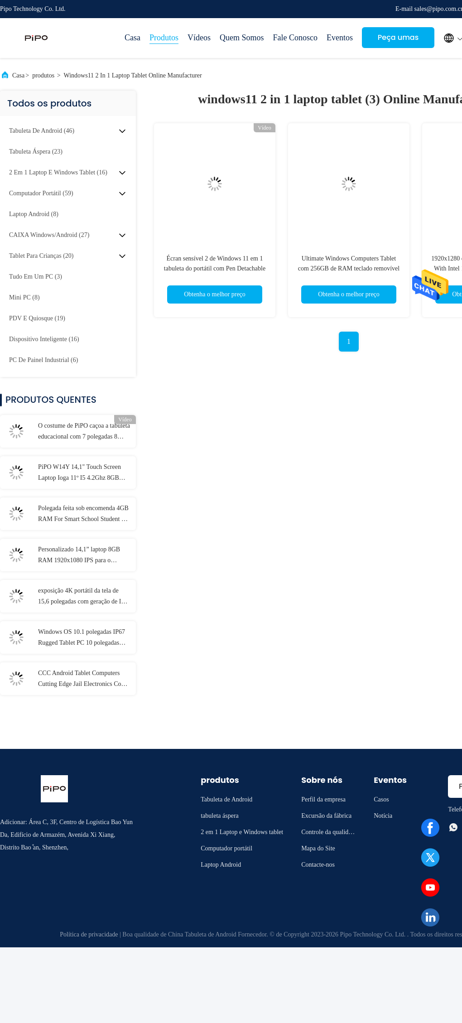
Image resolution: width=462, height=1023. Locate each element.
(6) (43, 360)
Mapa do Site (318, 848)
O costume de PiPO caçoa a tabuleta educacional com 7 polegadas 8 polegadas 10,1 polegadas (84, 432)
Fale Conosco (295, 37)
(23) (36, 151)
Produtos (163, 37)
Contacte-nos (318, 864)
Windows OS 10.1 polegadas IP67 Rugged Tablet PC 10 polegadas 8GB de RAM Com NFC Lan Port (81, 638)
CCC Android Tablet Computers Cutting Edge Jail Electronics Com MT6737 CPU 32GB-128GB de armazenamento (82, 680)
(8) (33, 214)
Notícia (383, 815)
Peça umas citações (398, 40)
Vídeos (199, 37)
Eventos (340, 37)
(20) (41, 255)
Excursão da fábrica (326, 815)
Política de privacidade (89, 934)
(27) (49, 235)
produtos (43, 75)
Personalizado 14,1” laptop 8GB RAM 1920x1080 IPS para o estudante (79, 556)
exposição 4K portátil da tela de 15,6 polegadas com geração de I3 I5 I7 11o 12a (81, 597)
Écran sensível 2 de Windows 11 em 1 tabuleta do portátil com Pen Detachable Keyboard (214, 268)
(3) (35, 276)
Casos (381, 799)
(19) (37, 318)
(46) (41, 130)
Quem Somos (242, 37)
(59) (41, 193)
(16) (58, 172)
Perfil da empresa (323, 799)
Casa (132, 37)
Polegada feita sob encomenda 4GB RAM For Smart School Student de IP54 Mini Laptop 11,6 (83, 515)
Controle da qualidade (327, 833)
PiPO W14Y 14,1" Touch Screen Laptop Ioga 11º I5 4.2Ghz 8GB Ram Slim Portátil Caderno (79, 473)
